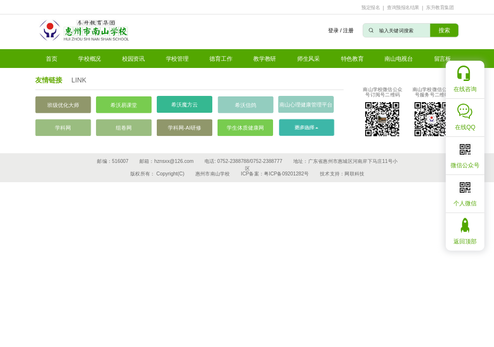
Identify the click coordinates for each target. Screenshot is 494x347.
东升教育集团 (439, 7)
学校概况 (89, 58)
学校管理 (177, 58)
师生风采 (308, 58)
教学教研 (264, 58)
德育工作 (220, 58)
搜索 (444, 30)
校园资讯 (133, 58)
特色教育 (352, 58)
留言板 (442, 58)
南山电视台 (398, 58)
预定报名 (370, 7)
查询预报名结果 (403, 7)
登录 (333, 30)
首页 (51, 58)
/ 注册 (347, 30)
